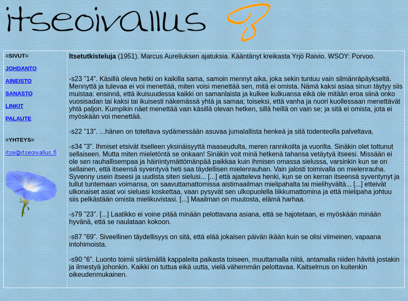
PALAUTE (18, 118)
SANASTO (19, 93)
